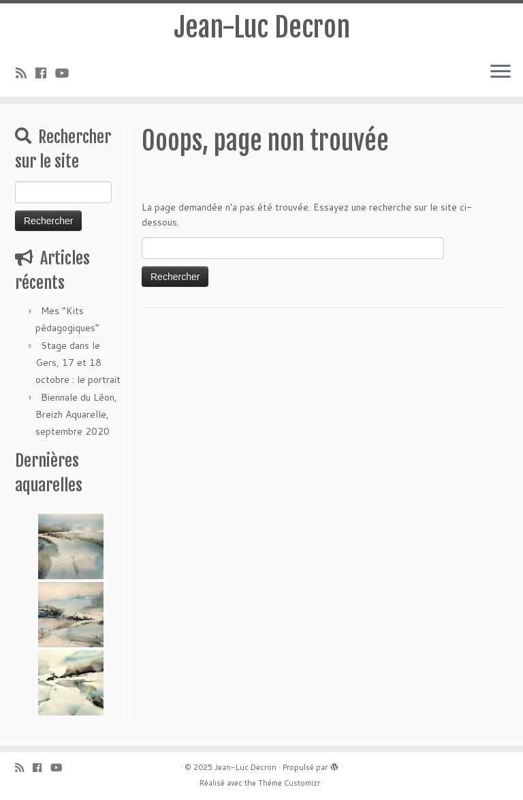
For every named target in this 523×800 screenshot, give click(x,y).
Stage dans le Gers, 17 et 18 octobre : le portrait (78, 362)
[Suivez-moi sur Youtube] (66, 73)
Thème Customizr (289, 783)
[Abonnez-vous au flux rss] (25, 73)
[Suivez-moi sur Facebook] (45, 73)
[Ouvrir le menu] (500, 72)
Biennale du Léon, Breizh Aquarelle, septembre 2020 (76, 414)
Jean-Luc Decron (262, 27)
